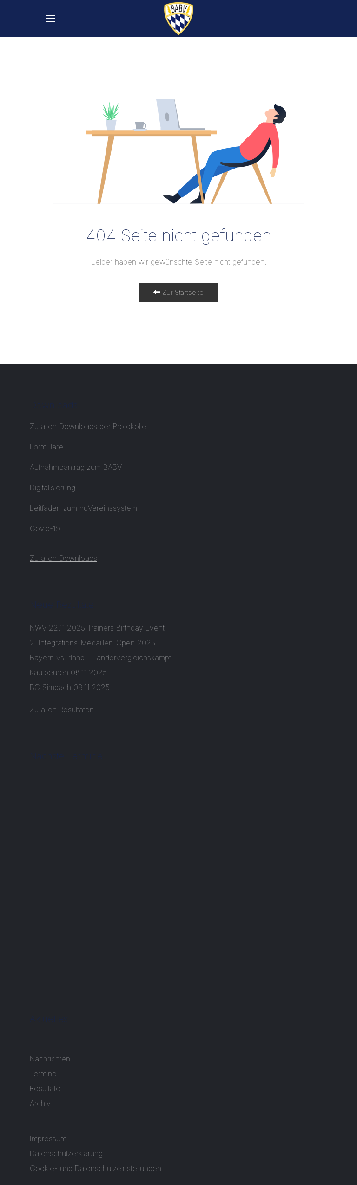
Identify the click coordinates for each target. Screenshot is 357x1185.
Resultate (45, 1088)
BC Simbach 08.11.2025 (70, 687)
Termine (43, 1073)
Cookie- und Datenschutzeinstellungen (95, 1168)
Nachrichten (50, 1058)
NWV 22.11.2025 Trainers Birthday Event (97, 627)
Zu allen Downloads (63, 558)
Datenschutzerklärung (66, 1153)
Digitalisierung (52, 487)
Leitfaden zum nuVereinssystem (83, 508)
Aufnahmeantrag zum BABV (76, 467)
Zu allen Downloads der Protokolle (88, 426)
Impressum (48, 1138)
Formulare (46, 446)
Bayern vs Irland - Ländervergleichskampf (100, 657)
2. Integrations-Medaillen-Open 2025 (92, 642)
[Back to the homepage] (179, 18)
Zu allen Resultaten (62, 709)
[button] (50, 18)
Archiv (40, 1103)
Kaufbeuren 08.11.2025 (68, 672)
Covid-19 (46, 528)
